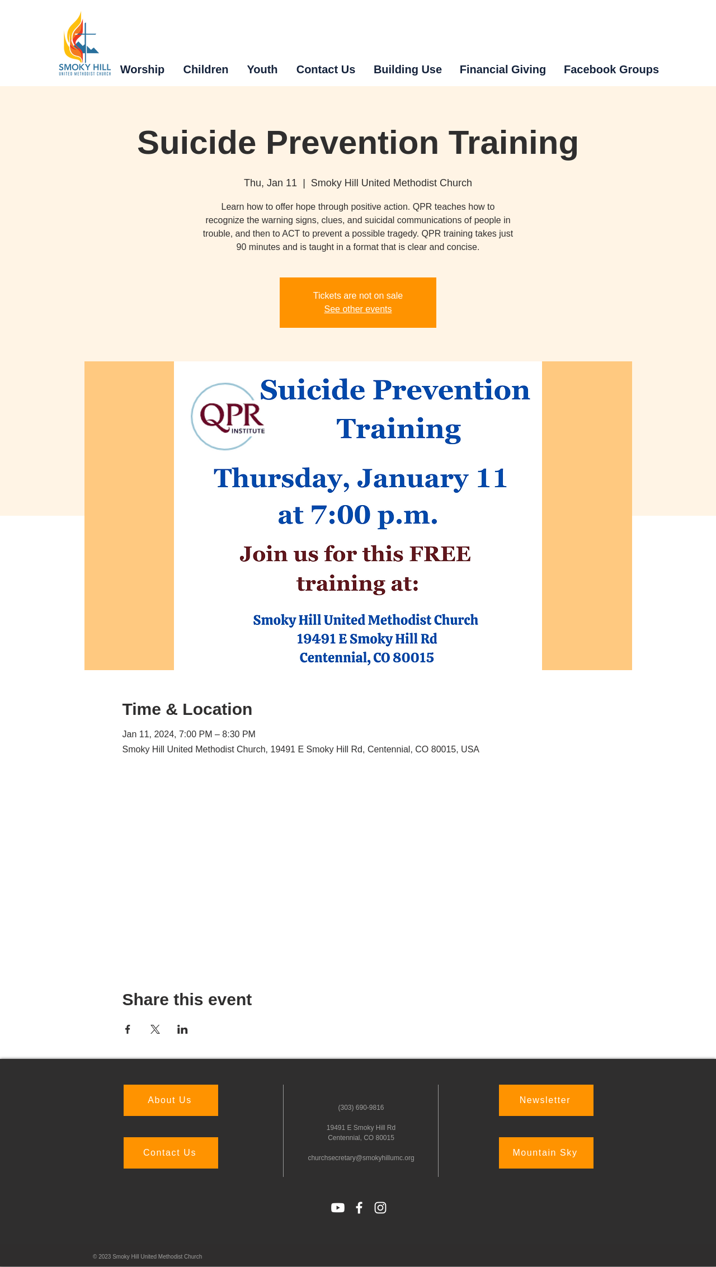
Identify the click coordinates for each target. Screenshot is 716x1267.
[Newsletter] (546, 1100)
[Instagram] (380, 1208)
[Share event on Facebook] (128, 1029)
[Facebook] (359, 1208)
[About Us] (171, 1100)
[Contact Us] (171, 1153)
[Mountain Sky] (546, 1153)
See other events (358, 309)
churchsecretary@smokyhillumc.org (361, 1158)
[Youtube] (338, 1208)
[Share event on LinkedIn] (182, 1029)
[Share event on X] (155, 1029)
